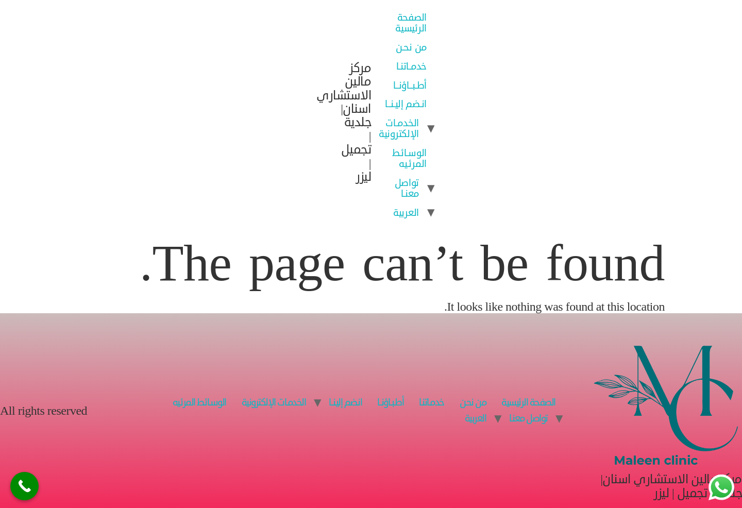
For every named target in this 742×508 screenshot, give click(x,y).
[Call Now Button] (24, 486)
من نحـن (411, 47)
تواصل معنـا (407, 188)
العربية (406, 212)
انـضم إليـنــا (406, 104)
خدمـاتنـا (411, 66)
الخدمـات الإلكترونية (399, 128)
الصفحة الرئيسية (411, 22)
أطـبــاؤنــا (410, 85)
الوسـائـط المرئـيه (409, 158)
